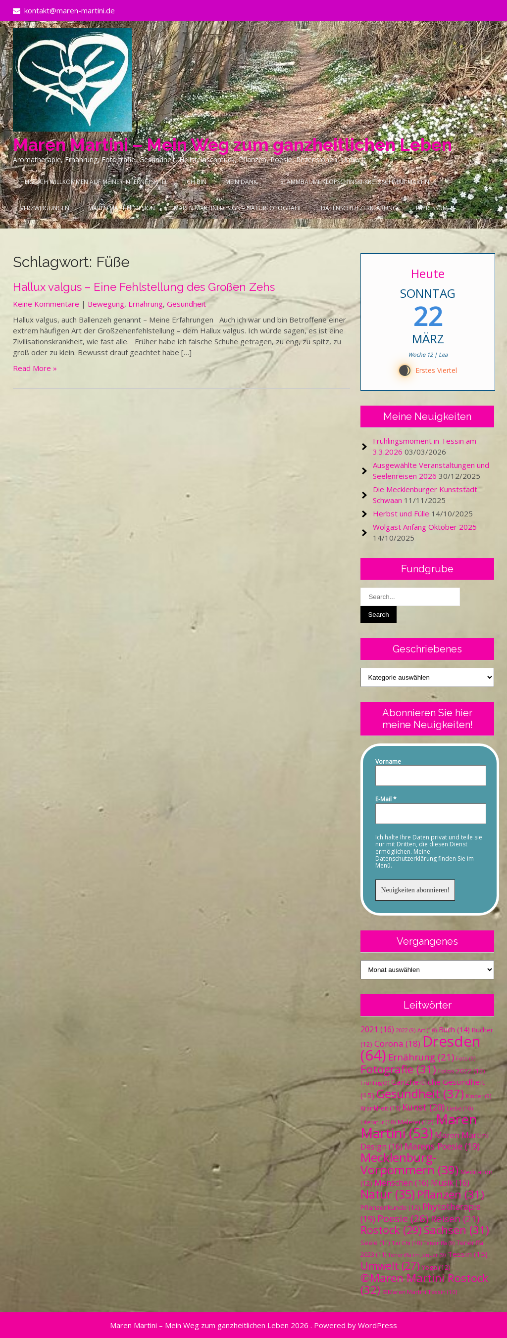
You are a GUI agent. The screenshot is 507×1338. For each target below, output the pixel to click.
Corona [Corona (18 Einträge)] (397, 1043)
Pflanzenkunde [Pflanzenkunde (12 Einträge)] (390, 1207)
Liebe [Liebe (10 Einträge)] (460, 1108)
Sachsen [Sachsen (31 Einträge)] (456, 1230)
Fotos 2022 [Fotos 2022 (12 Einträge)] (461, 1070)
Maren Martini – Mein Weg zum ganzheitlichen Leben (232, 145)
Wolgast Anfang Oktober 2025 (425, 527)
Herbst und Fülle (401, 513)
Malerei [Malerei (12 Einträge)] (416, 1121)
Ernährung (145, 304)
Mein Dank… (243, 182)
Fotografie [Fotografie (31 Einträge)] (398, 1069)
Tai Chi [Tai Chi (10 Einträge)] (407, 1242)
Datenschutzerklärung (359, 208)
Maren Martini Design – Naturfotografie (238, 208)
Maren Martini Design (121, 208)
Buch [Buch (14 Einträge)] (454, 1029)
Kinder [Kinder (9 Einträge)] (478, 1096)
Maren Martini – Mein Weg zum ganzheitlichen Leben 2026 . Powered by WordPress (253, 1325)
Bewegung (106, 304)
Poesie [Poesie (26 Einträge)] (403, 1218)
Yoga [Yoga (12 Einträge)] (436, 1267)
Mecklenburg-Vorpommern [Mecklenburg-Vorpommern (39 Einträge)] (409, 1163)
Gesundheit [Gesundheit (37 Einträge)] (420, 1093)
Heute (428, 273)
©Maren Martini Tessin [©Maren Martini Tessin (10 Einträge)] (419, 1291)
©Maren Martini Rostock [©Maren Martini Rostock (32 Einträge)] (424, 1283)
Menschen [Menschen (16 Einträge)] (401, 1182)
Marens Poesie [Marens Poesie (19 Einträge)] (442, 1146)
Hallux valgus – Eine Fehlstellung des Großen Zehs (144, 286)
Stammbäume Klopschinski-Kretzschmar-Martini (355, 182)
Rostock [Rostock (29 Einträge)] (391, 1230)
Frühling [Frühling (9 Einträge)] (374, 1082)
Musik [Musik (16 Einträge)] (450, 1182)
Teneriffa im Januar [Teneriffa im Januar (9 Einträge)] (417, 1254)
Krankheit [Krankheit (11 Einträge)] (380, 1108)
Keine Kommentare (46, 304)
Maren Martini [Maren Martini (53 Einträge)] (418, 1126)
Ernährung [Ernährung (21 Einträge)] (421, 1057)
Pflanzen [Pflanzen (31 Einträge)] (450, 1194)
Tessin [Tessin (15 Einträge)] (468, 1254)
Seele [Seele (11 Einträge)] (375, 1243)
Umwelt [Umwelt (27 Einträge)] (390, 1266)
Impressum (432, 208)
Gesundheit (186, 304)
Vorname (388, 761)
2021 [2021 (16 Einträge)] (377, 1029)
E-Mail (386, 799)
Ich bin (195, 182)
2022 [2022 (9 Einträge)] (405, 1030)
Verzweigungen (44, 208)
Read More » (35, 368)
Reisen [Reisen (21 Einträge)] (455, 1218)
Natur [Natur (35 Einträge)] (387, 1194)
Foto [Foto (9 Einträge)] (465, 1058)
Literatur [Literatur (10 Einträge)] (378, 1122)
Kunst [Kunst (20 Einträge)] (423, 1107)
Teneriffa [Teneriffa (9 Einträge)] (439, 1243)
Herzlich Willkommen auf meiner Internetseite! (93, 182)
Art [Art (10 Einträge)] (427, 1030)
